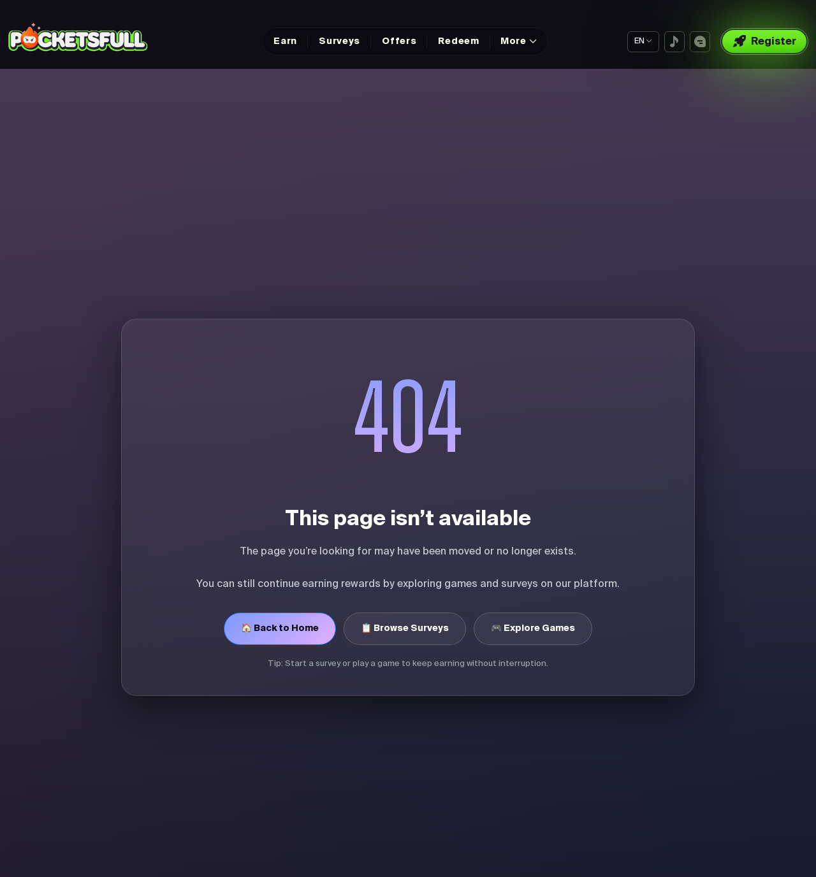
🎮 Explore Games (533, 628)
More (513, 41)
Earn (285, 41)
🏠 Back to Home (280, 628)
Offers (399, 41)
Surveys (339, 41)
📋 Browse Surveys (405, 628)
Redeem (458, 41)
